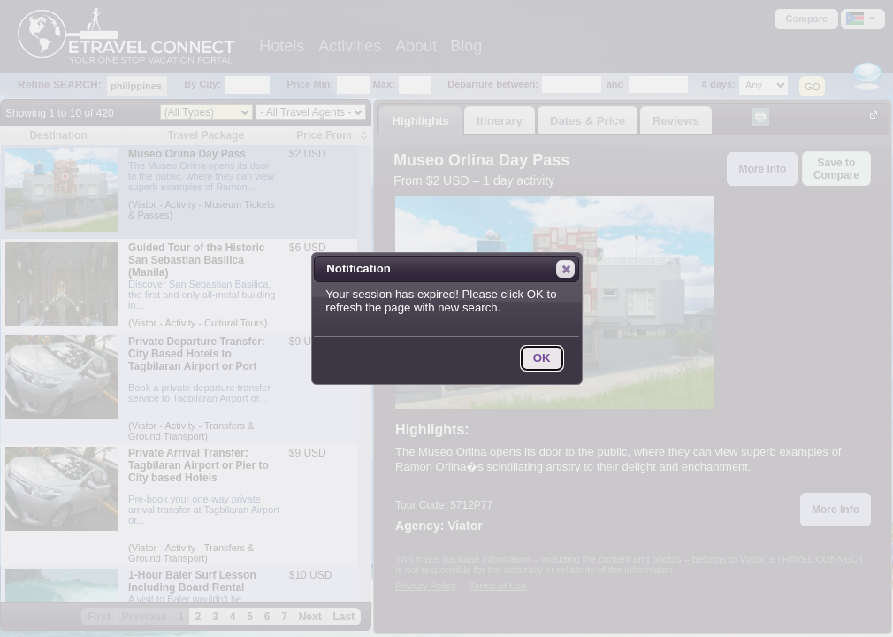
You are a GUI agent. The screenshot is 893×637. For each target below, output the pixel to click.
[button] (565, 269)
